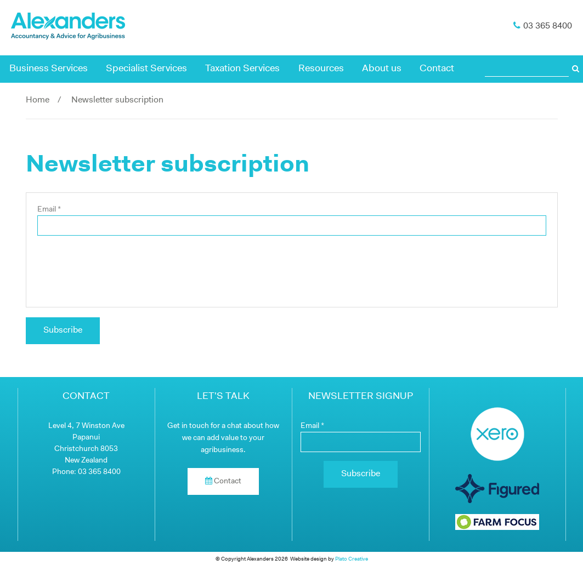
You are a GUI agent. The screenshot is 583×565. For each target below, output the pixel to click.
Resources (321, 69)
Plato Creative (351, 559)
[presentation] (291, 265)
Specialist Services (146, 69)
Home (37, 100)
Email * (49, 210)
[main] (292, 253)
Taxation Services (242, 69)
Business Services (48, 69)
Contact (437, 69)
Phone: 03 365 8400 (86, 472)
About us (381, 69)
